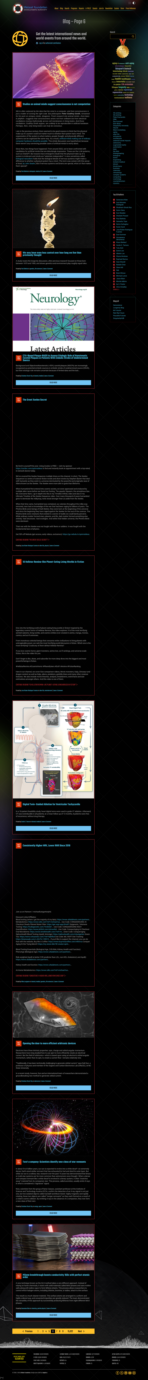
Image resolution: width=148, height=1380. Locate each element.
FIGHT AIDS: (37, 1360)
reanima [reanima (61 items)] (120, 90)
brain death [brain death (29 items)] (115, 74)
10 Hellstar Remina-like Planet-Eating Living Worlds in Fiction (53, 562)
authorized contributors (53, 43)
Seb (117, 270)
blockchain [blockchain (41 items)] (131, 71)
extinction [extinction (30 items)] (123, 76)
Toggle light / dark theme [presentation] (134, 3)
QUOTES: (114, 1363)
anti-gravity (117, 136)
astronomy (117, 143)
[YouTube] (130, 1373)
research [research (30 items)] (125, 92)
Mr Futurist (117, 310)
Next (80, 1331)
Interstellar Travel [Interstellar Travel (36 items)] (130, 82)
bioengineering (118, 153)
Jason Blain (120, 279)
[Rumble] (134, 1373)
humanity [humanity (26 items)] (133, 79)
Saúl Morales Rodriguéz (121, 204)
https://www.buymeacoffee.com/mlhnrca (65, 941)
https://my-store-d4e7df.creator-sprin (53, 944)
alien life (41, 545)
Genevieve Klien (25, 1308)
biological (32, 171)
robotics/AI (39, 171)
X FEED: (36, 1357)
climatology (117, 173)
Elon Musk (117, 124)
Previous (28, 1331)
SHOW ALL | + (116, 289)
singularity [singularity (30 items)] (131, 92)
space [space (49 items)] (115, 95)
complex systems (119, 175)
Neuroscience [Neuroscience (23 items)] (132, 87)
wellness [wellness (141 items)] (128, 97)
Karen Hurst (120, 227)
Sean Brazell (120, 262)
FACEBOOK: (37, 1354)
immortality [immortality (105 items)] (120, 81)
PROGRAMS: (115, 1360)
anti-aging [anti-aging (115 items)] (129, 63)
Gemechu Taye (121, 221)
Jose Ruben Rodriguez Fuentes (29, 545)
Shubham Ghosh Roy (27, 376)
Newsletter (109, 8)
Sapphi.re (45, 1373)
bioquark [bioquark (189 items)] (119, 68)
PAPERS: (62, 1363)
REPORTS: (62, 1360)
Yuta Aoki (119, 248)
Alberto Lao (120, 253)
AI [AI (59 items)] (118, 64)
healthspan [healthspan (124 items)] (126, 79)
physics (47, 545)
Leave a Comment (47, 171)
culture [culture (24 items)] (130, 74)
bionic (115, 158)
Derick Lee (120, 251)
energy (36, 1206)
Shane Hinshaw (122, 256)
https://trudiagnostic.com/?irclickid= (37, 927)
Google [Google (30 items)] (113, 79)
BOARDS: (114, 1357)
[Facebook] (117, 1373)
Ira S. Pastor (120, 284)
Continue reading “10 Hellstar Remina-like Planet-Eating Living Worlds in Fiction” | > (47, 684)
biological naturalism (24, 159)
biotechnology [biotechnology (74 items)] (117, 71)
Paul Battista (24, 171)
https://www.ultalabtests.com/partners (73, 919)
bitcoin (115, 164)
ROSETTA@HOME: (39, 1363)
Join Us (101, 8)
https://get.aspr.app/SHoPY (58, 924)
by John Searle (29, 163)
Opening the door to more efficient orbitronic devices (49, 1043)
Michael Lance (121, 276)
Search (133, 36)
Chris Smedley (121, 287)
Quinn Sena (120, 210)
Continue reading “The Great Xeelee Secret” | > (32, 540)
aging (115, 132)
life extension (38, 268)
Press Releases (131, 8)
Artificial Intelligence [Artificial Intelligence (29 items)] (119, 66)
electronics (37, 1081)
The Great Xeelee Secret (35, 400)
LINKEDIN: (88, 1354)
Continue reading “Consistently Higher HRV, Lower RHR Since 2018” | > (41, 975)
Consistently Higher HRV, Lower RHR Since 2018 (46, 846)
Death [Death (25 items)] (133, 74)
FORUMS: (88, 1363)
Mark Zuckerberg (119, 130)
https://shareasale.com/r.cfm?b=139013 (32, 939)
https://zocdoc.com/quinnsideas (29, 468)
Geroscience (117, 305)
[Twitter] (121, 1373)
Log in (41, 43)
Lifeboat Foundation (25, 1373)
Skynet (115, 128)
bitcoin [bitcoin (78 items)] (125, 71)
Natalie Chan (121, 265)
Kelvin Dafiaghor (122, 224)
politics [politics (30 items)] (116, 90)
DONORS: (88, 1357)
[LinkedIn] (125, 1373)
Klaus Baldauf (121, 242)
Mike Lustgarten (25, 981)
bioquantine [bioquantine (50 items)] (128, 66)
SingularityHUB (118, 318)
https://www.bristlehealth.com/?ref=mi (46, 932)
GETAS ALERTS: (116, 1354)
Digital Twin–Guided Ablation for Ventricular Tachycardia (51, 804)
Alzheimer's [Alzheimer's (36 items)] (122, 63)
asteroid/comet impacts (122, 141)
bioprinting (117, 160)
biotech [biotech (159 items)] (127, 68)
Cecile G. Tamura (25, 821)
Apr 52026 (18, 104)
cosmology (117, 179)
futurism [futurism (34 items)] (132, 76)
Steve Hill (119, 267)
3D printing (117, 113)
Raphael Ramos (122, 259)
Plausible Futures (119, 316)
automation (117, 147)
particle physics (41, 1308)
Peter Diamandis (119, 117)
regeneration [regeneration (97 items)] (117, 92)
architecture (117, 138)
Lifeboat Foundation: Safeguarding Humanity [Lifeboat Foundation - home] (29, 8)
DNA (114, 119)
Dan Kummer (121, 235)
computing (117, 177)
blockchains (117, 166)
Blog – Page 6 (74, 21)
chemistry (34, 1308)
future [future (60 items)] (128, 76)
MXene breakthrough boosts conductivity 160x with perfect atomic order (56, 1276)
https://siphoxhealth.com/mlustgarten (68, 934)
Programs (74, 8)
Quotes (116, 8)
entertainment (48, 690)
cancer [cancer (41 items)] (119, 74)
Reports (81, 8)
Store (122, 8)
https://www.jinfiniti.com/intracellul (42, 929)
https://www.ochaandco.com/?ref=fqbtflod (37, 937)
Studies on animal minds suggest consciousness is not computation (56, 104)
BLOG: (61, 1357)
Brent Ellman (120, 273)
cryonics (116, 183)
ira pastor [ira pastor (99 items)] (117, 84)
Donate (95, 8)
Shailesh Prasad (122, 216)
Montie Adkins (121, 281)
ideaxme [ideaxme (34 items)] (114, 82)
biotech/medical (38, 376)
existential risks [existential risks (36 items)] (116, 76)
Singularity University (120, 126)
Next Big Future (118, 313)
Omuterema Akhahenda (120, 239)
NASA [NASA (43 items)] (128, 87)
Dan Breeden (120, 213)
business (116, 168)
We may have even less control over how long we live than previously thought (52, 254)
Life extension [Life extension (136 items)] (127, 84)
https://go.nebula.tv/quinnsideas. (76, 534)
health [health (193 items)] (118, 79)
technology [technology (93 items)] (128, 95)
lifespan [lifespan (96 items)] (115, 87)
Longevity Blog (118, 308)
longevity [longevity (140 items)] (122, 87)
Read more (53, 178)
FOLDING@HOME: (90, 1360)
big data (116, 151)
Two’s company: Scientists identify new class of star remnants (54, 1162)
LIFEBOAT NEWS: (64, 1354)
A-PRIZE (88, 8)
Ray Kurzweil (118, 121)
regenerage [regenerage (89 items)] (128, 90)
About (56, 8)
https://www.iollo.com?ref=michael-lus (44, 922)
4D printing (117, 115)
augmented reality (119, 145)
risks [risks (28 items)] (128, 92)
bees (115, 149)
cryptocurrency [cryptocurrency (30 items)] (125, 74)
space (40, 1206)
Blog (61, 8)
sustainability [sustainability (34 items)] (120, 95)
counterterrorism (119, 181)
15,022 (70, 1331)
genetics (32, 268)
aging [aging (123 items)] (114, 63)
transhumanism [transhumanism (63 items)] (119, 98)
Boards (67, 8)
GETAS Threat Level (19, 1358)
